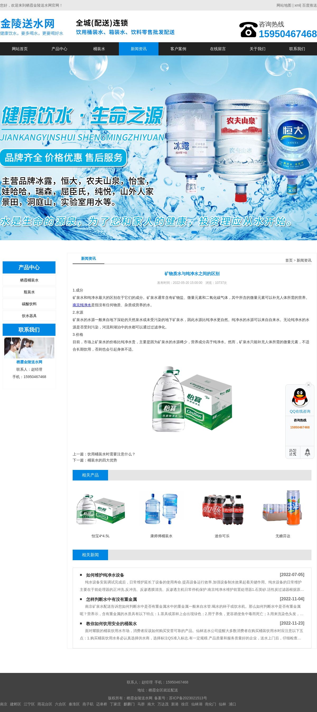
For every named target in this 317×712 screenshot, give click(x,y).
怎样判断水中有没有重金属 (111, 599)
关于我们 (257, 48)
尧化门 (210, 704)
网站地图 (284, 5)
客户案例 (178, 48)
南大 (151, 704)
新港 (175, 704)
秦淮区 (74, 704)
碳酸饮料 (29, 304)
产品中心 (59, 48)
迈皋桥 (101, 704)
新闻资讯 (139, 48)
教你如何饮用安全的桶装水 (111, 623)
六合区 (60, 704)
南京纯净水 (82, 305)
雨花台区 (45, 704)
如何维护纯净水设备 (105, 575)
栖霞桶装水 (29, 280)
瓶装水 (29, 292)
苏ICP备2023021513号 (188, 698)
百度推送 (309, 5)
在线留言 (218, 48)
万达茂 (163, 704)
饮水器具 (29, 316)
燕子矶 (88, 704)
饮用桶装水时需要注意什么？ (111, 454)
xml (297, 5)
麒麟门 (129, 704)
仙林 (222, 704)
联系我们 (297, 48)
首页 (289, 260)
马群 (141, 704)
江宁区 (29, 704)
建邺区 (15, 704)
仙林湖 (196, 704)
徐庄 (185, 704)
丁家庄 (115, 704)
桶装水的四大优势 (102, 460)
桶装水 (99, 48)
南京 (3, 704)
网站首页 (20, 48)
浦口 (232, 704)
